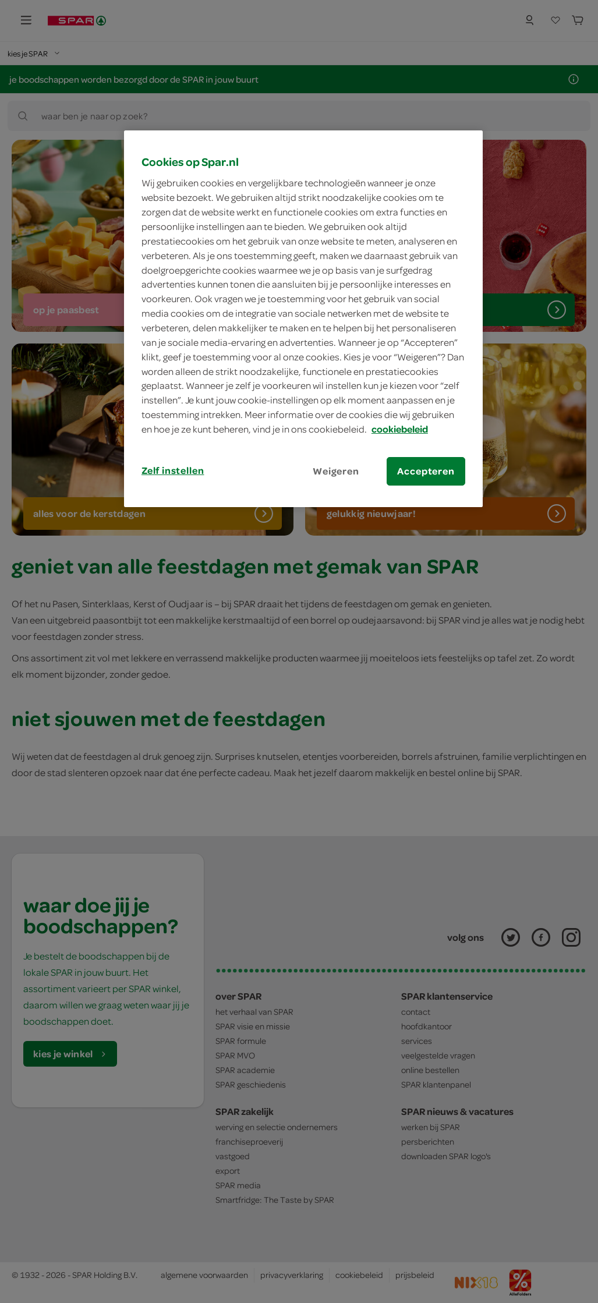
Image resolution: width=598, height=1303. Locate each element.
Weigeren (336, 471)
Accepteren (425, 471)
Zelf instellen (172, 470)
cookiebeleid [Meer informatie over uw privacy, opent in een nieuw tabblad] (399, 429)
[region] (303, 318)
